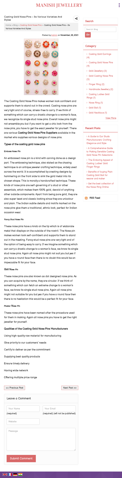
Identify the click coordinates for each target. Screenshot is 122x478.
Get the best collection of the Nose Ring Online (100, 185)
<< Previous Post (14, 387)
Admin (54, 35)
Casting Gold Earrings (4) (98, 56)
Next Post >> (69, 387)
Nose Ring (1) (94, 102)
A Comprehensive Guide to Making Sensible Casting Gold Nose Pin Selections (100, 151)
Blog (15, 25)
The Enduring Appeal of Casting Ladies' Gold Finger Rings (99, 163)
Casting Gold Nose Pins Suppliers (37, 132)
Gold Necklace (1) (96, 112)
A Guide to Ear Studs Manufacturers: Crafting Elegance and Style (98, 140)
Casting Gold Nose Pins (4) (99, 64)
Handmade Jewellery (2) (99, 89)
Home (8, 25)
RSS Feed (94, 198)
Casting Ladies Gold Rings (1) (97, 96)
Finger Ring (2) (95, 84)
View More (111, 118)
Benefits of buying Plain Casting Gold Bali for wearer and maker (99, 175)
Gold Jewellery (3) (96, 71)
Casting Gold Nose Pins (31, 25)
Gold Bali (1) (93, 107)
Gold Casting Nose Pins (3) (99, 78)
